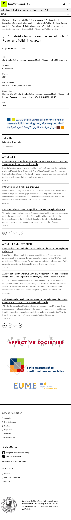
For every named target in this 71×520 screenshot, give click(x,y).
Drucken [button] (7, 474)
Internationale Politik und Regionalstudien (17, 23)
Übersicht (7, 146)
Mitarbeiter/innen (10, 422)
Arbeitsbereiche (51, 20)
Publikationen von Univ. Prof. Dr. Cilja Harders (42, 26)
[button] (4, 232)
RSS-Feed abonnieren (12, 477)
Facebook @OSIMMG (13, 456)
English (7, 481)
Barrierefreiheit (9, 437)
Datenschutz (8, 433)
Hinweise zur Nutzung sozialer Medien (14, 461)
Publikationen (17, 26)
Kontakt (7, 426)
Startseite (5, 20)
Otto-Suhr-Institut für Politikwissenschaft (28, 20)
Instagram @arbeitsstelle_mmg (17, 452)
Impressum (8, 430)
